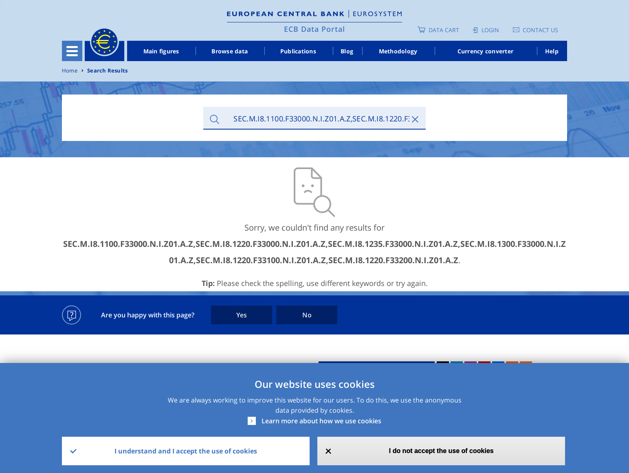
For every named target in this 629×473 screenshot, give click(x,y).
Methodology (398, 51)
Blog (347, 51)
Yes (241, 314)
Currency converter (485, 51)
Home (69, 70)
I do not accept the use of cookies (441, 450)
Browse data (229, 51)
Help (552, 51)
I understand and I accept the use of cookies (185, 451)
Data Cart (444, 30)
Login (490, 30)
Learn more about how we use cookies (321, 420)
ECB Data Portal (314, 29)
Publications (298, 51)
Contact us (540, 30)
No (307, 314)
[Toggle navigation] (72, 51)
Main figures (161, 51)
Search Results (107, 70)
